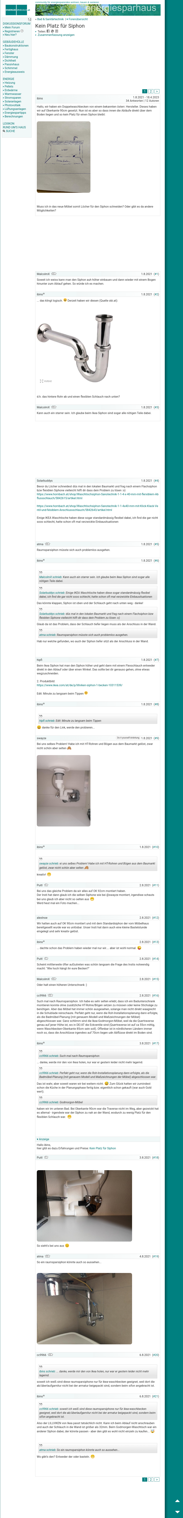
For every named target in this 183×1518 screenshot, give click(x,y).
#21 (155, 1396)
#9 (156, 738)
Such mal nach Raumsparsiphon (69, 1054)
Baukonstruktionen (16, 45)
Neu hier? (10, 34)
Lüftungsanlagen (14, 109)
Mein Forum (11, 27)
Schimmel (10, 68)
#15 (155, 979)
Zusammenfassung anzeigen (55, 35)
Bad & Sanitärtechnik (50, 19)
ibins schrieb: (47, 1371)
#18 (155, 1157)
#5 (156, 544)
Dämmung (10, 57)
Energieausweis (13, 72)
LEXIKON (8, 123)
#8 (156, 704)
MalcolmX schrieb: (50, 577)
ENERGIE (8, 79)
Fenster (8, 53)
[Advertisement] (97, 63)
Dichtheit (9, 60)
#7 (156, 660)
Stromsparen (12, 97)
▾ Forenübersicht (77, 19)
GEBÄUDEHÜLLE (13, 42)
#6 (156, 560)
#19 (155, 1256)
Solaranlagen (12, 101)
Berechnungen (13, 116)
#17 (155, 1043)
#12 (155, 917)
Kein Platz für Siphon (103, 1148)
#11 (155, 885)
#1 (156, 274)
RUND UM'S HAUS (14, 127)
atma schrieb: (47, 635)
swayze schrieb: (49, 863)
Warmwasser (12, 94)
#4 (156, 480)
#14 (155, 958)
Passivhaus (11, 64)
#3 (156, 407)
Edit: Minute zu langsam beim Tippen (70, 719)
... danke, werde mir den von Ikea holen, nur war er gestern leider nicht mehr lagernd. (94, 1372)
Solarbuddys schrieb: (52, 592)
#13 (155, 942)
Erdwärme (10, 90)
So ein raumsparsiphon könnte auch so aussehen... (79, 1448)
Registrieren (11, 31)
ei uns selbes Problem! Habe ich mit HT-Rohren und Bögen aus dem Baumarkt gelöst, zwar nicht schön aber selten (97, 864)
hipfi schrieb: (47, 720)
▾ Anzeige (43, 1139)
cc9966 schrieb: (49, 1056)
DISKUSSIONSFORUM (16, 23)
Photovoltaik (12, 105)
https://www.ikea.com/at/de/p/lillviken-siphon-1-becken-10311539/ (80, 685)
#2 (156, 294)
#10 (155, 847)
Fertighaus (10, 49)
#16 (155, 995)
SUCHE (9, 131)
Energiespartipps (14, 112)
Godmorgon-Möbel (64, 1100)
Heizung (9, 82)
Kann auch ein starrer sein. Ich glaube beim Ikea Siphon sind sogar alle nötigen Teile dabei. (94, 577)
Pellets (8, 86)
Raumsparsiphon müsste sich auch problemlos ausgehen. (84, 633)
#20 (155, 1355)
